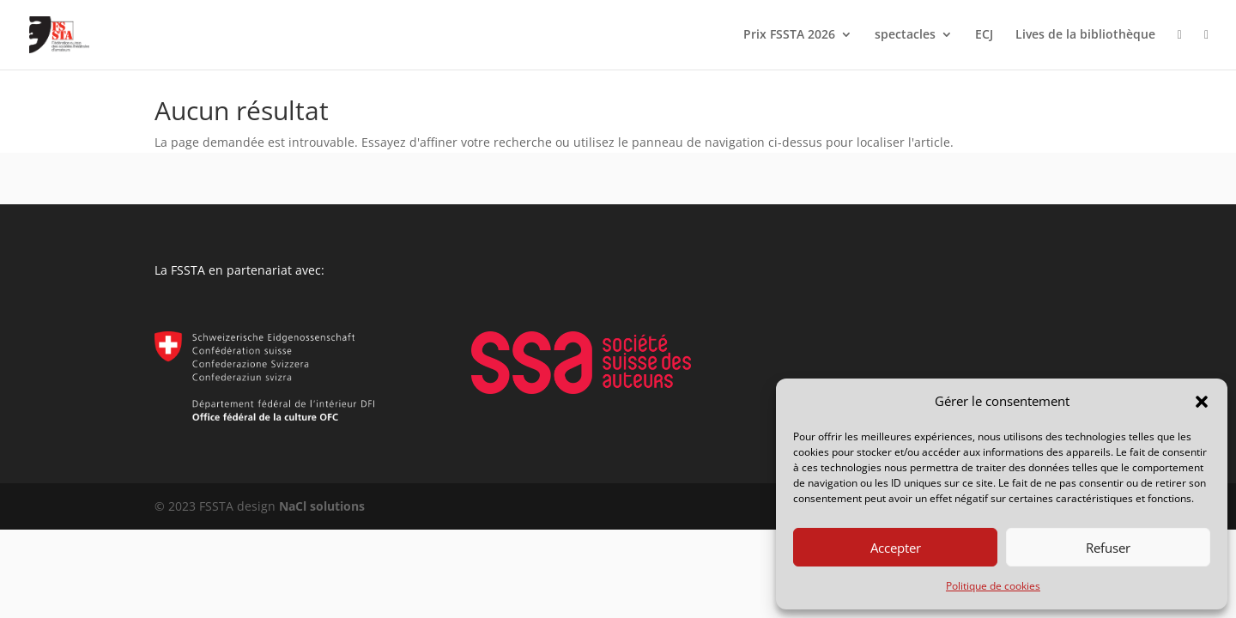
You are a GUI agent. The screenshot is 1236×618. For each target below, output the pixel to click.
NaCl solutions (322, 506)
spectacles (905, 35)
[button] (1201, 401)
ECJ (984, 35)
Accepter (895, 547)
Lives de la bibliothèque (1085, 35)
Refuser (1108, 547)
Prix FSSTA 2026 (789, 35)
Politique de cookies (993, 586)
